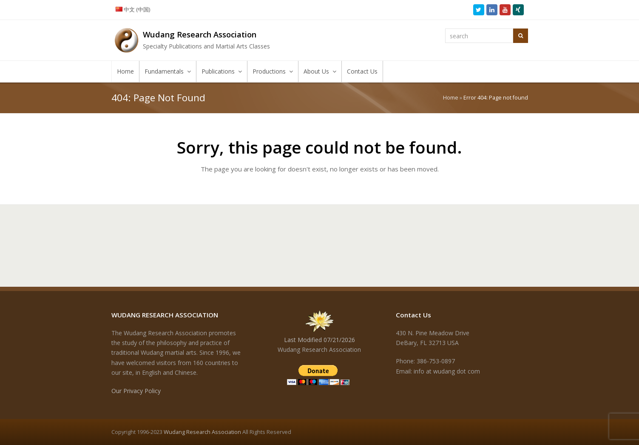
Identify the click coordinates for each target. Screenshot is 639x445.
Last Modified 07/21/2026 (319, 340)
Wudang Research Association (202, 432)
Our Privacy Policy (136, 391)
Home (450, 97)
